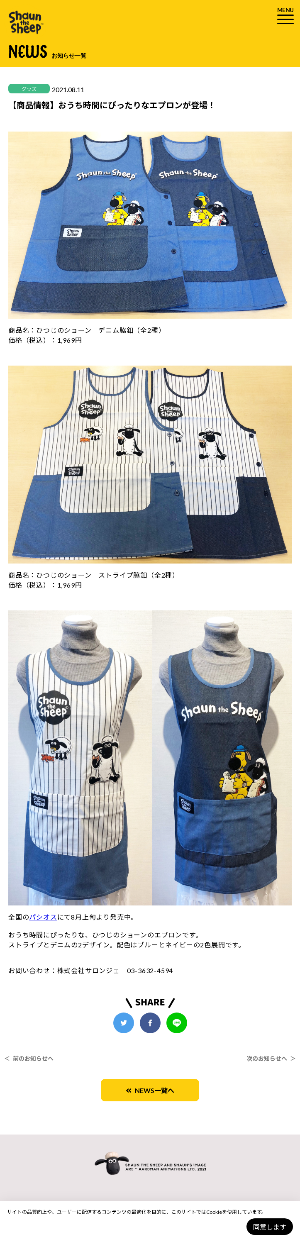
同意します (269, 1227)
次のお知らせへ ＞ (271, 1058)
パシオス (43, 917)
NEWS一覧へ (150, 1090)
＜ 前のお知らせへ (29, 1058)
